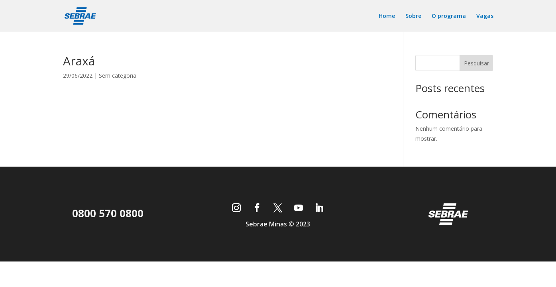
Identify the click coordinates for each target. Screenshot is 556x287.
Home (387, 16)
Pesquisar (476, 63)
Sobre (413, 16)
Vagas (484, 16)
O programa (449, 16)
